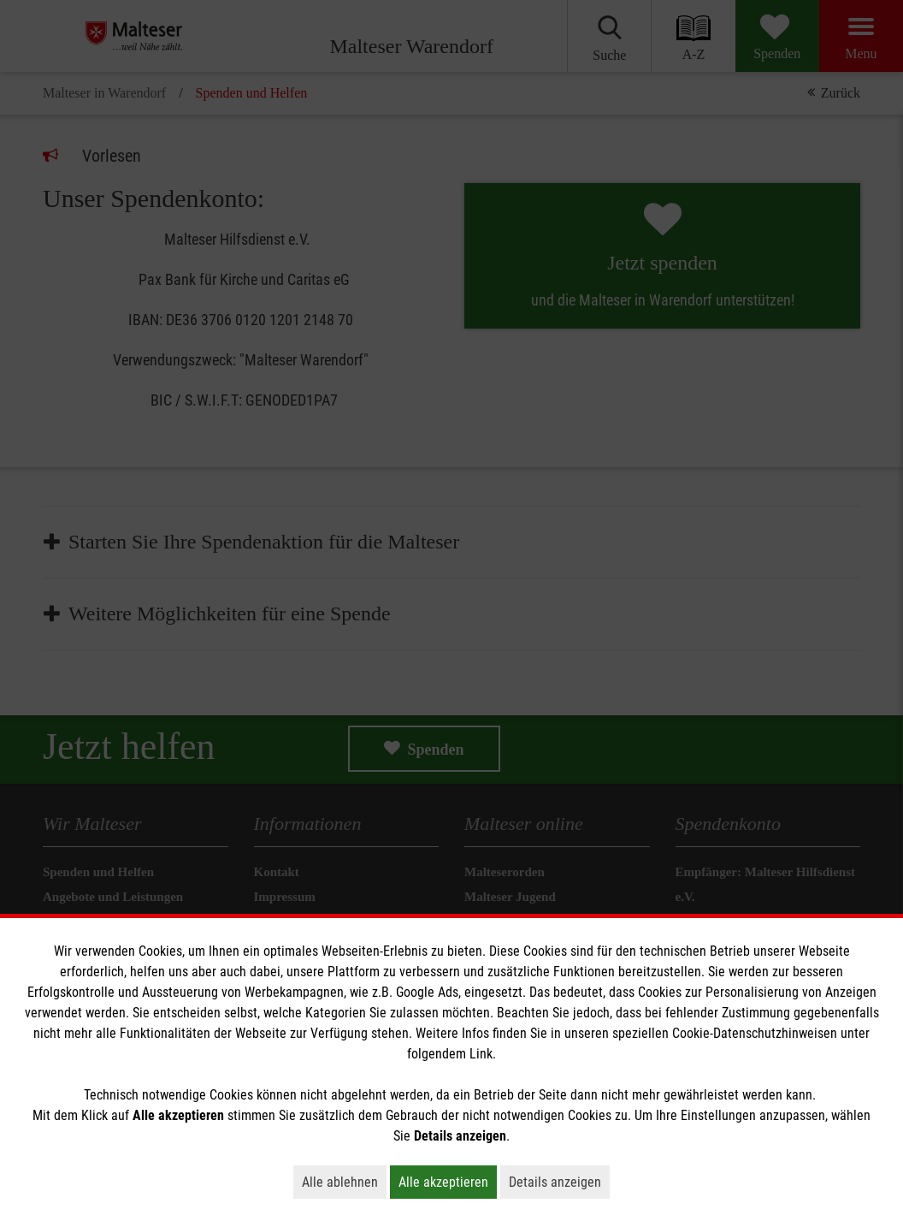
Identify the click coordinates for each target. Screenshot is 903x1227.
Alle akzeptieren (447, 1181)
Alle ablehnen (344, 1181)
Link (481, 1054)
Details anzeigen (559, 1181)
